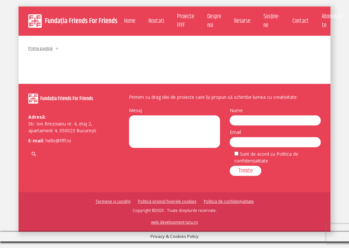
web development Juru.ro (174, 222)
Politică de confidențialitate (229, 201)
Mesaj (135, 110)
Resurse (242, 21)
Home (130, 21)
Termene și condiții (113, 201)
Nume (236, 110)
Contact (300, 21)
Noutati (156, 21)
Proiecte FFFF (185, 21)
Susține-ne (271, 21)
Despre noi (214, 21)
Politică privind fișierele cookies (167, 201)
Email (235, 132)
